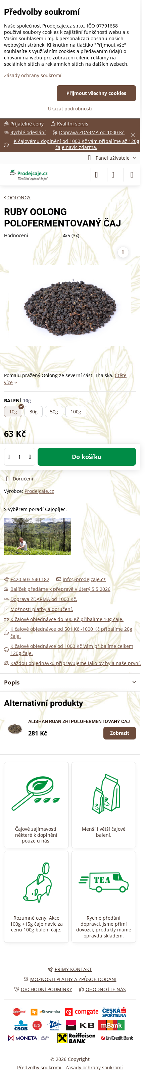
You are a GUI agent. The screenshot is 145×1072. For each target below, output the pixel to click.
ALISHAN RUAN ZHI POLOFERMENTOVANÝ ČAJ (79, 721)
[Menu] (132, 175)
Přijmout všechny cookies (96, 93)
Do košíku (87, 457)
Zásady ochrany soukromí (94, 1067)
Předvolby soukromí (39, 1067)
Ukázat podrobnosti (70, 108)
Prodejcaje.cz (39, 491)
